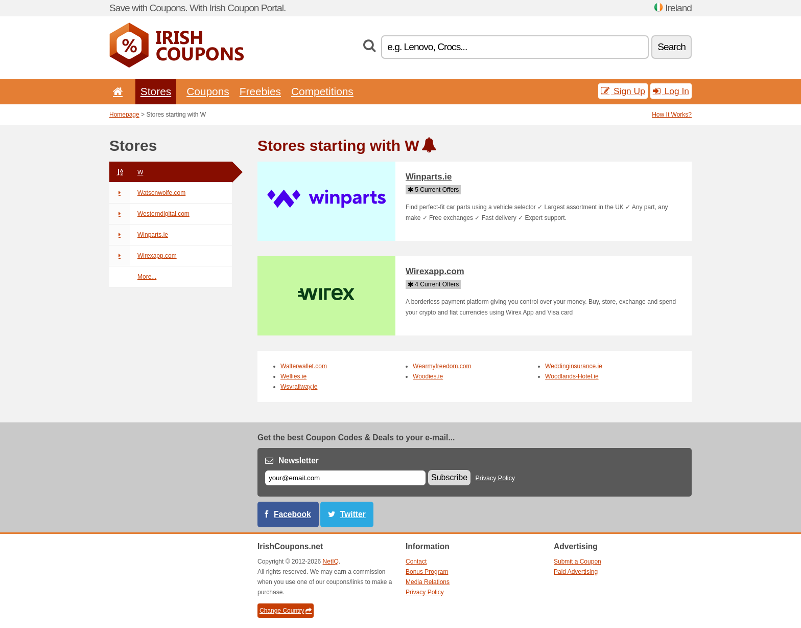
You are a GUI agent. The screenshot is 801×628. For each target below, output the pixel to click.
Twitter (353, 514)
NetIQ (331, 561)
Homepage (124, 114)
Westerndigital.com (149, 214)
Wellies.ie (293, 376)
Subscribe (449, 477)
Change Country (286, 610)
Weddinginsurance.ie (573, 366)
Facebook (292, 514)
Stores (155, 91)
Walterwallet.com (303, 366)
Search (671, 46)
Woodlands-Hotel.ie (572, 376)
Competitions (322, 91)
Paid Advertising (576, 571)
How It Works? (672, 114)
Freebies (260, 91)
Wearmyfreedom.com (442, 366)
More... (146, 276)
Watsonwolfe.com (147, 193)
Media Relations (428, 582)
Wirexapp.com (143, 255)
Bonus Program (427, 571)
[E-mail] (345, 477)
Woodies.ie (428, 376)
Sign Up (623, 91)
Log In (671, 91)
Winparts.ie (138, 235)
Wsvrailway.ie (298, 386)
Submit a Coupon (577, 561)
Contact (416, 561)
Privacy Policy (495, 478)
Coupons (207, 91)
